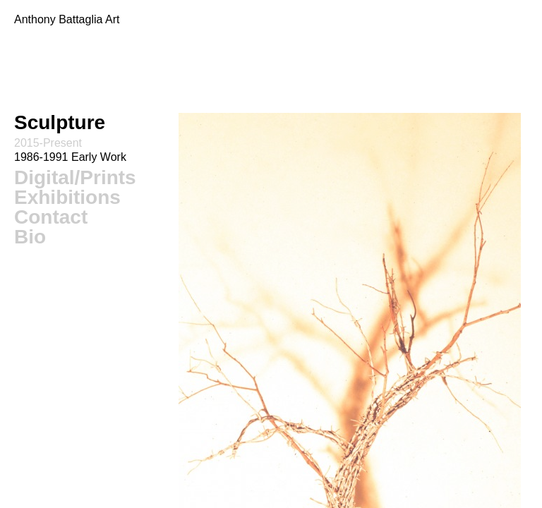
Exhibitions (67, 197)
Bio (30, 237)
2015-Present (48, 143)
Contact (51, 217)
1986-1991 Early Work (70, 157)
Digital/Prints (75, 177)
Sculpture (59, 122)
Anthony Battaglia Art (66, 19)
